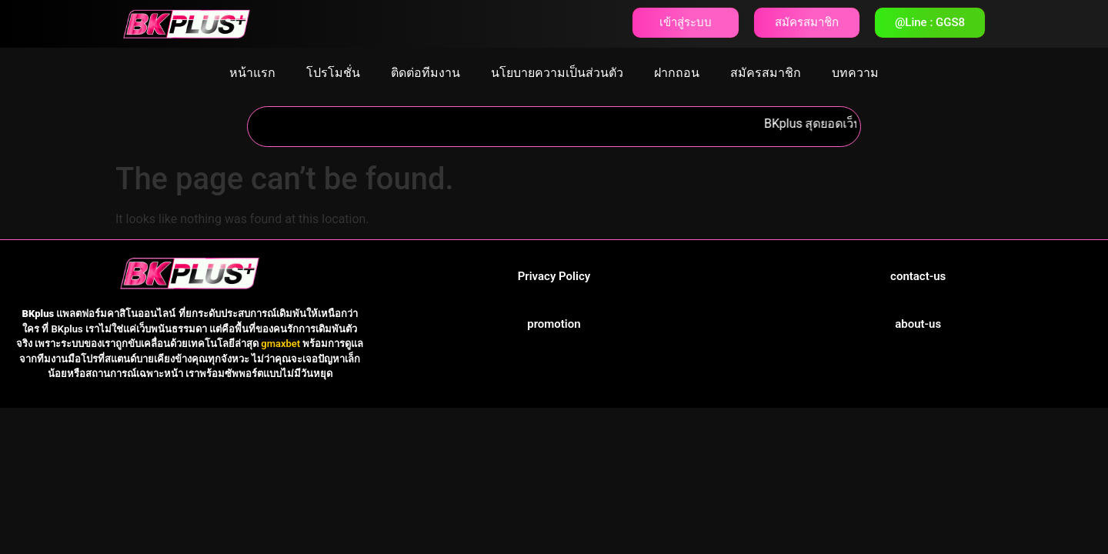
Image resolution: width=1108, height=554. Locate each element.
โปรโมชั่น (333, 72)
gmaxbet (280, 343)
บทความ (855, 72)
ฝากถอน (676, 72)
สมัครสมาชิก (765, 72)
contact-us (918, 276)
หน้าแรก (252, 72)
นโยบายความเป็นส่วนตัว (557, 72)
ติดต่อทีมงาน (425, 72)
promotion (553, 324)
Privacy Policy (554, 276)
